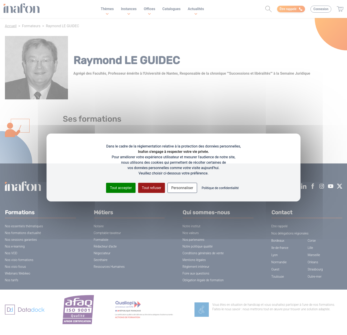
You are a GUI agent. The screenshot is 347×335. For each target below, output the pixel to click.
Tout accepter (121, 188)
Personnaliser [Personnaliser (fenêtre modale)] (182, 188)
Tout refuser (151, 188)
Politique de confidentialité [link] (220, 188)
